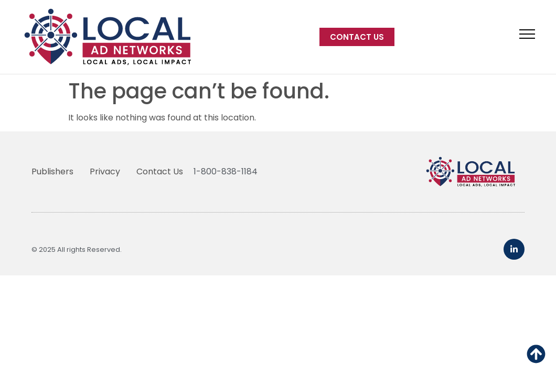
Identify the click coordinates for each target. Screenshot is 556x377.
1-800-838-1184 (226, 171)
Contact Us (159, 171)
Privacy (105, 171)
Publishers (52, 171)
